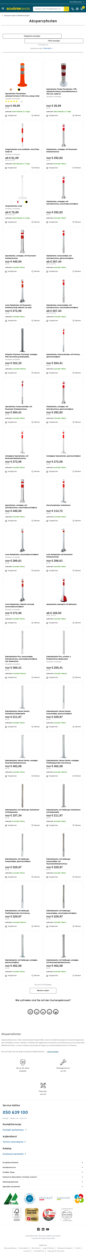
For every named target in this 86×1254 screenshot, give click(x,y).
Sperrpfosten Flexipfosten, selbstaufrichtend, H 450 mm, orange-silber (22, 95)
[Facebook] (38, 1230)
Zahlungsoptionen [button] (10, 1182)
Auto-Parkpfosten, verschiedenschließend (21, 554)
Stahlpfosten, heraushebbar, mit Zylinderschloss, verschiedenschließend (62, 306)
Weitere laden (43, 991)
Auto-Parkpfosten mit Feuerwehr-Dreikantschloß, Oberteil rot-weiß (18, 306)
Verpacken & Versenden (55, 1251)
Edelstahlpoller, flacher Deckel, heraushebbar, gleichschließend (59, 713)
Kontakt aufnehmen (13, 1130)
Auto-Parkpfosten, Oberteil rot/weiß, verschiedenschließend (19, 606)
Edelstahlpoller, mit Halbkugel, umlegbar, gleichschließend (21, 961)
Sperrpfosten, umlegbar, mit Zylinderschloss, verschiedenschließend (21, 506)
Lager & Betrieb (48, 1248)
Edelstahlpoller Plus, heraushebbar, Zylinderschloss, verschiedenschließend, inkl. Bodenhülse (21, 659)
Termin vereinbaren (13, 1142)
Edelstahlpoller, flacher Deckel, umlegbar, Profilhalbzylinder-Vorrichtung (62, 762)
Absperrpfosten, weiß (13, 206)
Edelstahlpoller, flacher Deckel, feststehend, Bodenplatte (17, 713)
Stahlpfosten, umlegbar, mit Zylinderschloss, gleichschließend (59, 408)
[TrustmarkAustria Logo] (31, 1215)
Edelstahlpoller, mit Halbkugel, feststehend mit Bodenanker (22, 811)
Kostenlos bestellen (13, 1154)
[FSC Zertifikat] (17, 1215)
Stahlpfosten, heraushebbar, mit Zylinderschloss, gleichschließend (59, 257)
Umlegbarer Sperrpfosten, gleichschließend (63, 456)
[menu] (77, 2)
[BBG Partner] (29, 1199)
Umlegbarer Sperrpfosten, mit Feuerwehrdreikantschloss (16, 457)
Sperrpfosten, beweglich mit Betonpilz (61, 604)
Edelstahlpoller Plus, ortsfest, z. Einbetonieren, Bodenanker (58, 658)
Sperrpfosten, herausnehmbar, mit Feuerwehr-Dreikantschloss (18, 408)
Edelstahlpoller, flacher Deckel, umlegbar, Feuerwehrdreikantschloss (21, 762)
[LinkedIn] (43, 1230)
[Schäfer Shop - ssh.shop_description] (19, 9)
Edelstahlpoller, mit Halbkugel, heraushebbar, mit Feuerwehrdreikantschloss (58, 861)
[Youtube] (47, 1230)
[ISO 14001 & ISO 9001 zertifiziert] (11, 1199)
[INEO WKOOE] (79, 1199)
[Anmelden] (78, 9)
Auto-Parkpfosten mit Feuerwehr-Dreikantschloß (59, 556)
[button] (3, 9)
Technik (78, 1248)
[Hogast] (46, 1199)
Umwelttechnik (39, 1251)
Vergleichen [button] (11, 116)
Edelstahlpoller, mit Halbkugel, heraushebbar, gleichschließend (17, 860)
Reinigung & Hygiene (64, 1248)
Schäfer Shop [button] (8, 1172)
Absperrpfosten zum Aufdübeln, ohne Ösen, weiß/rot (22, 151)
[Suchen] (66, 9)
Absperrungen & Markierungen (17, 16)
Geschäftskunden (75, 2)
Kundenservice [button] (9, 1168)
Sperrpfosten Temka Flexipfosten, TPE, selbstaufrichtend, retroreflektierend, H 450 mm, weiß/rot (61, 91)
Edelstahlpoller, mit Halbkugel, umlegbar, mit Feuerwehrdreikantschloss (62, 961)
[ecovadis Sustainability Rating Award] (66, 1215)
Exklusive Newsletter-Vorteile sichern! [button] (20, 1177)
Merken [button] (35, 116)
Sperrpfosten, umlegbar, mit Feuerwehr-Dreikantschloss (20, 257)
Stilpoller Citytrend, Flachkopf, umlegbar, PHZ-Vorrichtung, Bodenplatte (21, 356)
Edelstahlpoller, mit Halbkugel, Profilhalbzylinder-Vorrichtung (17, 912)
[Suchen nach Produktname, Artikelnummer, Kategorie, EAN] (49, 9)
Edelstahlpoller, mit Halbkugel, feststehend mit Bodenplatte (63, 811)
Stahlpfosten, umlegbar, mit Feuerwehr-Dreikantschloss (62, 151)
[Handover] (63, 1199)
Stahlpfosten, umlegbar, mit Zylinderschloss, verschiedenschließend (62, 203)
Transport (26, 1251)
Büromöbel (36, 1248)
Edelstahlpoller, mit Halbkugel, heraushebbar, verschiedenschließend (61, 912)
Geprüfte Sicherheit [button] (11, 1187)
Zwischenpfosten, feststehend (58, 505)
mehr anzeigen (52, 1052)
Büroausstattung (10, 1248)
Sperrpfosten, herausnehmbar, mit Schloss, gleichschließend (63, 356)
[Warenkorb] (82, 9)
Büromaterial (23, 1248)
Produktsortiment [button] (10, 1163)
